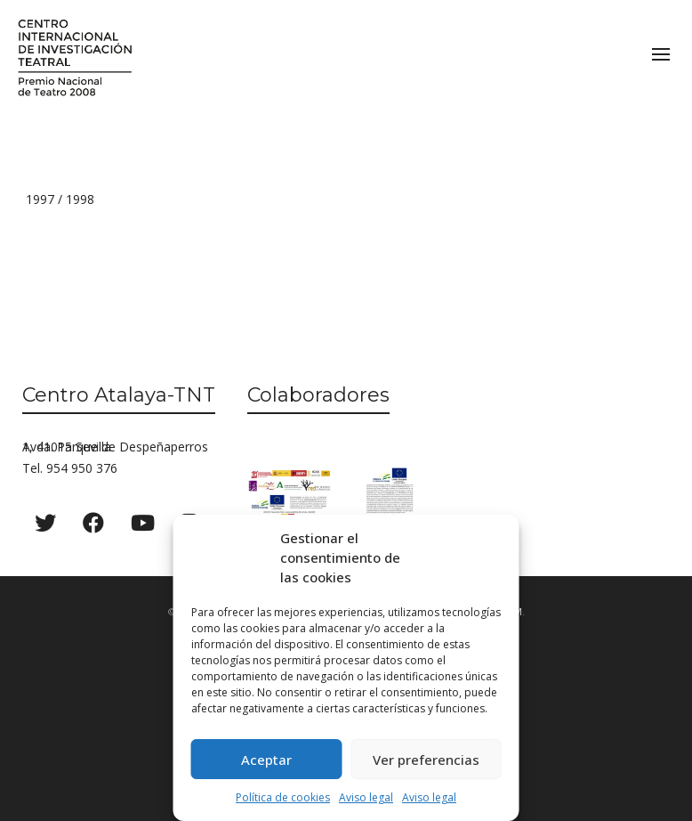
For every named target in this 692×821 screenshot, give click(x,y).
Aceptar (266, 759)
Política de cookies (283, 797)
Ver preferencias (426, 759)
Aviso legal (366, 797)
